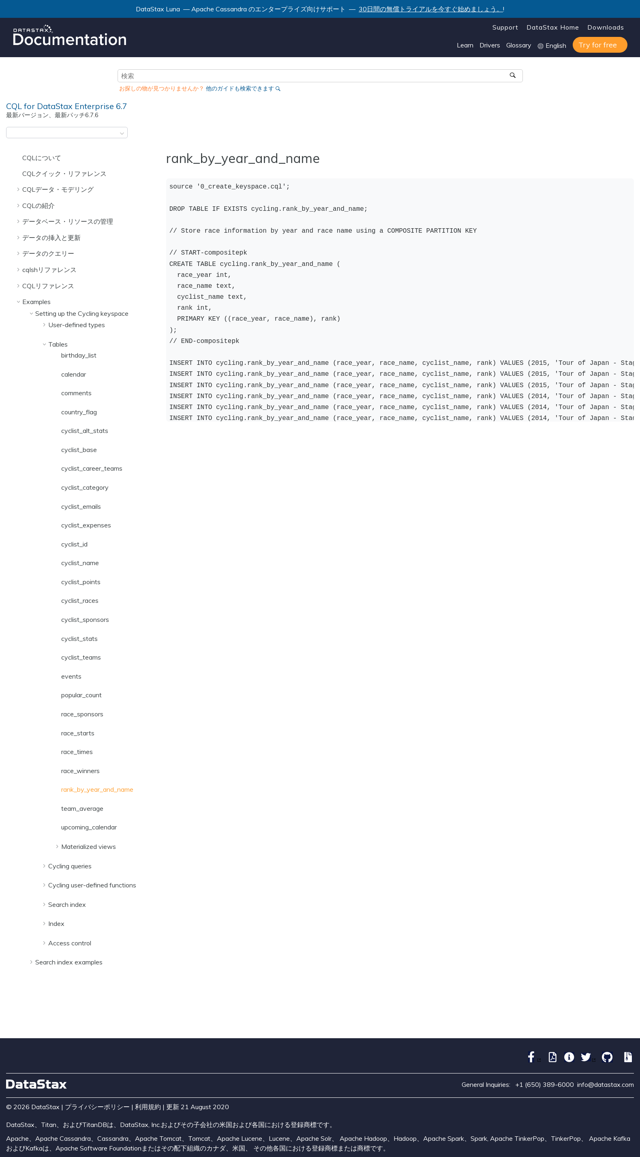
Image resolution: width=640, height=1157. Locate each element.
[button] (19, 157)
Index (56, 923)
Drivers (489, 45)
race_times (77, 752)
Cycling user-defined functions (92, 885)
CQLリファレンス (48, 286)
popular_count (81, 695)
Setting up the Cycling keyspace (81, 313)
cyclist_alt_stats (84, 430)
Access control (69, 943)
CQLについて (41, 158)
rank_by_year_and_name (97, 789)
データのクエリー (48, 253)
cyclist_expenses (86, 525)
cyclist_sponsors (85, 619)
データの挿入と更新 (51, 238)
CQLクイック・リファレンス (64, 173)
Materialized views (88, 846)
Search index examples (69, 962)
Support (505, 27)
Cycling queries (70, 866)
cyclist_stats (79, 638)
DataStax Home (553, 27)
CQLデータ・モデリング (58, 189)
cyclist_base (79, 450)
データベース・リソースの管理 (67, 221)
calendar (73, 374)
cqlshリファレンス (49, 270)
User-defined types (76, 325)
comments (76, 393)
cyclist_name (80, 563)
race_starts (77, 733)
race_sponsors (82, 714)
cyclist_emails (81, 506)
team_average (82, 808)
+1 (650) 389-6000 (544, 1084)
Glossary (518, 45)
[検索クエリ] (320, 75)
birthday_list (78, 355)
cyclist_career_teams (91, 468)
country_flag (79, 412)
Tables (58, 344)
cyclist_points (81, 582)
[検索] (514, 75)
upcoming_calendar (89, 827)
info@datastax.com (605, 1084)
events (71, 676)
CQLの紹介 (38, 205)
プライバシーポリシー (97, 1107)
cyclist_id (74, 544)
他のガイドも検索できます (240, 88)
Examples (36, 302)
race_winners (80, 771)
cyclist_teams (81, 657)
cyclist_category (85, 487)
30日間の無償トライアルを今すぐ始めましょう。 (431, 9)
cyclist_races (79, 600)
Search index (67, 904)
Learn (465, 45)
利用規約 (148, 1107)
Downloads (605, 27)
